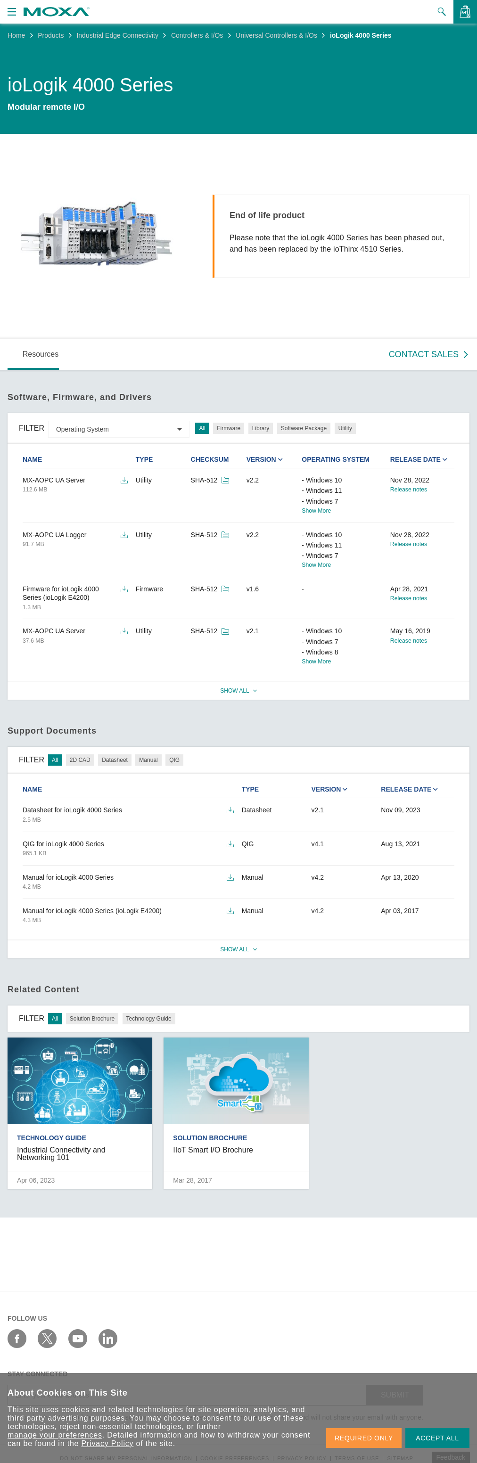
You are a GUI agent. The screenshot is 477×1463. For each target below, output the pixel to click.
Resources (40, 354)
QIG (174, 760)
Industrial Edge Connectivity (117, 35)
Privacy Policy (108, 1443)
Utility (345, 428)
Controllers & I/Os (197, 35)
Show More (316, 510)
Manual (148, 760)
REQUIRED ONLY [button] (364, 1438)
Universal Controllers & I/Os (276, 35)
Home (16, 35)
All (202, 428)
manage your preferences (55, 1435)
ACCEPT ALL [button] (437, 1438)
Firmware (228, 428)
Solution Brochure (92, 1018)
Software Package (304, 428)
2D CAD (80, 760)
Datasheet (115, 760)
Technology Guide (149, 1018)
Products (51, 35)
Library (261, 428)
